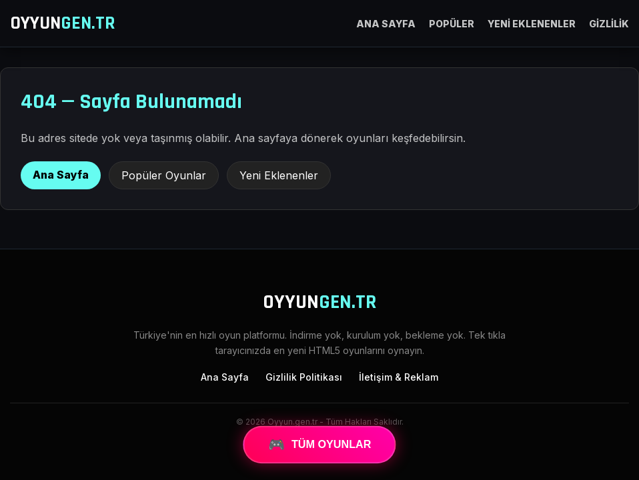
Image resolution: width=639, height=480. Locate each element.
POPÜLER (451, 23)
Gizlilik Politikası (303, 377)
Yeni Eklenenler (278, 175)
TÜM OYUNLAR (319, 445)
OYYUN (62, 23)
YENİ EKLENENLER (532, 23)
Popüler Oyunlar (163, 175)
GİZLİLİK (609, 23)
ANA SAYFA (386, 23)
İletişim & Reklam (398, 377)
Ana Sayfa (61, 174)
